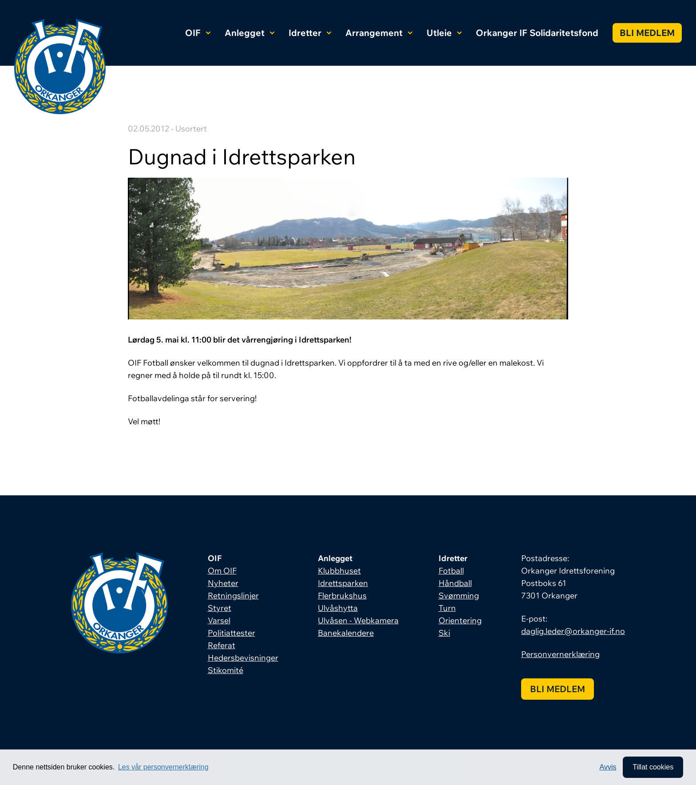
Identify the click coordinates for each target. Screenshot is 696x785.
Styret (219, 608)
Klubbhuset (339, 571)
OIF (197, 32)
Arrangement (378, 32)
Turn (447, 608)
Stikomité (225, 670)
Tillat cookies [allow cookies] (653, 767)
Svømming (459, 595)
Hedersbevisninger (243, 658)
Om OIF (222, 571)
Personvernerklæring (560, 654)
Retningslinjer (233, 595)
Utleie (444, 32)
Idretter (310, 32)
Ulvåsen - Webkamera (358, 620)
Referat (221, 645)
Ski (444, 633)
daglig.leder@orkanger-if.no (573, 631)
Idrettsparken (343, 583)
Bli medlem (647, 32)
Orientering (460, 620)
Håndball (455, 583)
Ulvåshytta (338, 608)
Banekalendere (346, 633)
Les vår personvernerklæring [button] (163, 767)
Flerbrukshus (342, 595)
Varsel (219, 620)
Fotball (451, 571)
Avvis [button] (608, 767)
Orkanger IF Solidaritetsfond (537, 32)
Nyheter (223, 583)
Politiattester (231, 633)
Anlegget (249, 32)
